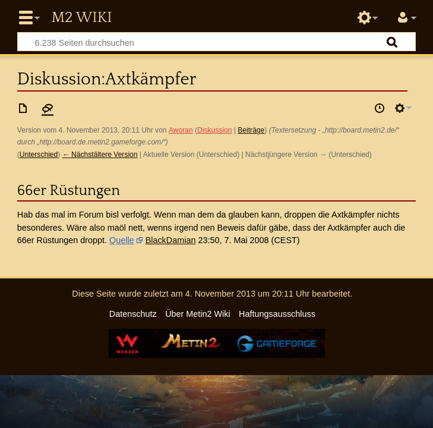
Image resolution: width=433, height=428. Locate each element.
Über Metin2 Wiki (197, 314)
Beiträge (251, 130)
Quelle (121, 240)
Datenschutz (133, 314)
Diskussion (214, 130)
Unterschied (39, 154)
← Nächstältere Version (100, 154)
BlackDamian (171, 240)
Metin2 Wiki (81, 18)
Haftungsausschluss (277, 314)
